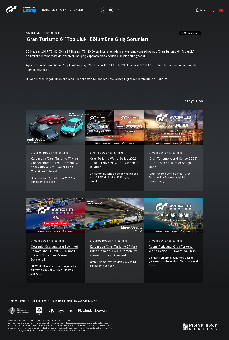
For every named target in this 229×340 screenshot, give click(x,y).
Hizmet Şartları (17, 301)
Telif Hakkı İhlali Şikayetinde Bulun (73, 301)
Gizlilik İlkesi (39, 301)
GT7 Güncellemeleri (41, 153)
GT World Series (98, 153)
